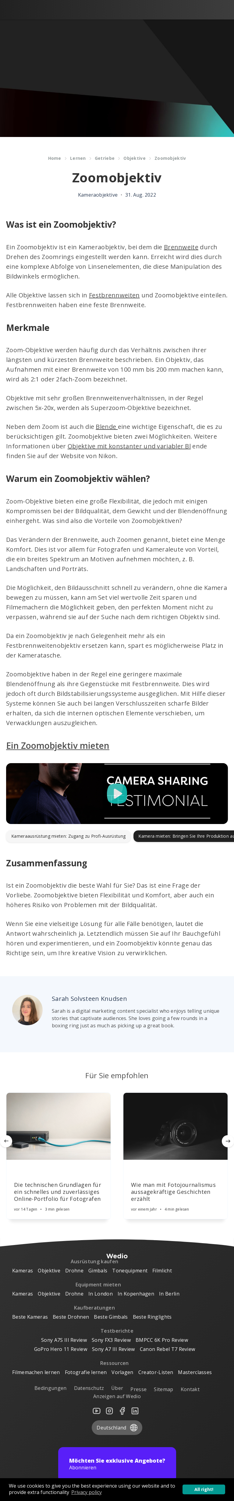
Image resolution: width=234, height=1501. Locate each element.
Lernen (78, 158)
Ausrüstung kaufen (94, 1261)
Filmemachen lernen (36, 1372)
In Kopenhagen (136, 1294)
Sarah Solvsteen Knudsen (89, 998)
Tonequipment (129, 1271)
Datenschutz (89, 1388)
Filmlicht (162, 1271)
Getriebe (105, 158)
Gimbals (97, 1271)
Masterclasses (195, 1372)
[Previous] (6, 1141)
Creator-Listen (155, 1372)
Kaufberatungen (94, 1308)
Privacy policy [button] (86, 1492)
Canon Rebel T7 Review (167, 1349)
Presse (138, 1389)
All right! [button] (203, 1489)
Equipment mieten (98, 1285)
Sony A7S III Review (64, 1340)
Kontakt (190, 1389)
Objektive (134, 158)
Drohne (74, 1271)
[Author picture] (27, 1010)
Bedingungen (50, 1388)
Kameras (22, 1271)
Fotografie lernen (86, 1372)
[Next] (228, 1141)
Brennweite (181, 247)
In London (100, 1294)
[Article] (58, 1126)
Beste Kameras (30, 1317)
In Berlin (169, 1294)
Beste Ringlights (152, 1317)
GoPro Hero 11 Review (60, 1349)
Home (54, 158)
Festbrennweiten (114, 295)
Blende (107, 427)
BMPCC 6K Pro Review (162, 1340)
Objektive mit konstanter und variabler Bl (129, 446)
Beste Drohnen (71, 1317)
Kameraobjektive (98, 195)
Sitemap (163, 1389)
